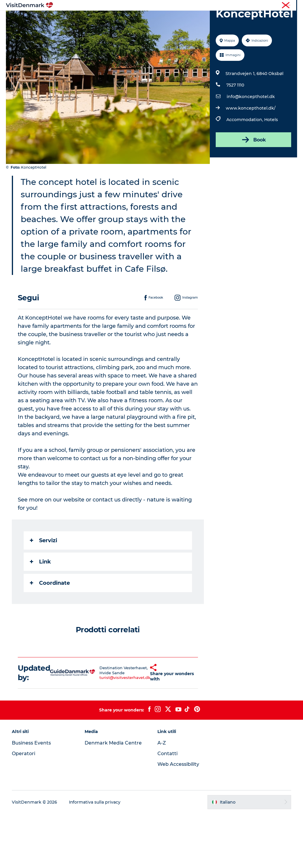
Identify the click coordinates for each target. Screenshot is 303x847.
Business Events (31, 776)
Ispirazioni (98, 19)
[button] (142, 706)
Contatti (167, 787)
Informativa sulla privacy (95, 835)
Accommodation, (245, 153)
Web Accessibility (178, 798)
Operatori (269, 6)
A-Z (161, 776)
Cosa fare (166, 19)
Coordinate (50, 616)
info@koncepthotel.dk (251, 130)
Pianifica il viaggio (151, 25)
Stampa (290, 6)
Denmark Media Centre (113, 776)
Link (40, 595)
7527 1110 (235, 118)
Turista (249, 6)
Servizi (43, 574)
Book (253, 173)
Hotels (271, 153)
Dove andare (133, 19)
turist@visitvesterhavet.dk (116, 711)
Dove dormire (201, 19)
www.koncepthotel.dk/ (250, 141)
